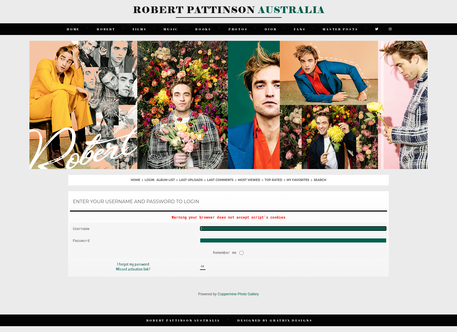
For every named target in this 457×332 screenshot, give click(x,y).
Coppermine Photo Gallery (238, 294)
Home (73, 29)
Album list (165, 180)
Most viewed (249, 180)
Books (203, 29)
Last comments (220, 180)
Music (171, 29)
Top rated (273, 180)
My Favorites (297, 180)
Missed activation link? (133, 269)
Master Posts (340, 29)
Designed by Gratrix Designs (274, 320)
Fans (299, 29)
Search (320, 180)
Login (149, 180)
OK (202, 266)
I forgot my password (133, 264)
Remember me (225, 252)
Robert (106, 29)
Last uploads (191, 180)
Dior (271, 29)
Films (140, 29)
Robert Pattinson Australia (183, 320)
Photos (238, 29)
